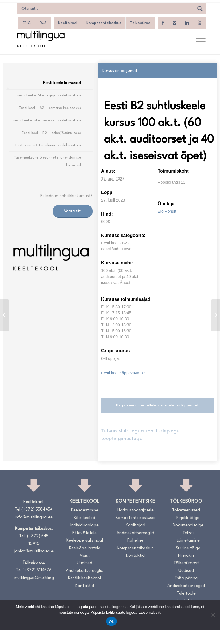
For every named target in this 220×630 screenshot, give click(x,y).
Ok (111, 621)
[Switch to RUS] (43, 23)
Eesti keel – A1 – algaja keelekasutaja (49, 95)
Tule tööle (186, 593)
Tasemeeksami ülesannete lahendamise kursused (47, 161)
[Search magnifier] (200, 8)
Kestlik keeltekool (84, 578)
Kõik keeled (84, 518)
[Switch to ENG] (26, 23)
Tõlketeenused (186, 510)
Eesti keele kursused (62, 83)
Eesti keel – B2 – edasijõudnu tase (51, 133)
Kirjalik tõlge (187, 518)
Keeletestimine (84, 510)
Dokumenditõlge (188, 525)
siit (158, 612)
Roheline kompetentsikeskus (135, 544)
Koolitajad (135, 525)
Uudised (84, 563)
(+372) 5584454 (37, 509)
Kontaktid (84, 586)
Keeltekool (67, 23)
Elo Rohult (167, 211)
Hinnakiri (186, 556)
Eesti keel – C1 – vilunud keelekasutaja (48, 145)
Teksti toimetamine (188, 537)
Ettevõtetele (84, 533)
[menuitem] (198, 41)
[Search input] (107, 8)
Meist (85, 556)
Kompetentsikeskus (103, 23)
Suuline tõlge (188, 548)
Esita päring (186, 578)
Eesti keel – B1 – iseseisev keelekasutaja (47, 120)
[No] (213, 615)
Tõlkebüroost (186, 563)
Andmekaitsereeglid (84, 571)
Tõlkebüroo (140, 23)
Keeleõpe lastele (84, 548)
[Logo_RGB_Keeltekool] (40, 38)
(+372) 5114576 (37, 570)
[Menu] (198, 41)
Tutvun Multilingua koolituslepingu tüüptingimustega (140, 435)
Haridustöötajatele (135, 510)
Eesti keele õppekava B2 (123, 373)
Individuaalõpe (84, 525)
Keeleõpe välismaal (84, 540)
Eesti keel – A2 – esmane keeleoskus (50, 108)
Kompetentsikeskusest (135, 518)
